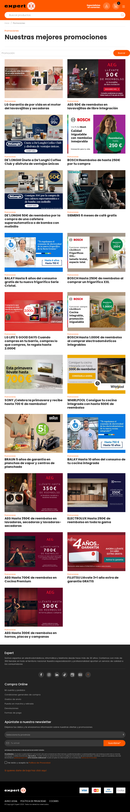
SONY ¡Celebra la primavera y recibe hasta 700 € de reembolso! (33, 402)
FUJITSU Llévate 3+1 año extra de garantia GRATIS (93, 579)
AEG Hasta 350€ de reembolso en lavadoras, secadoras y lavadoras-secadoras (33, 522)
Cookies (53, 801)
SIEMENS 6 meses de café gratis (92, 215)
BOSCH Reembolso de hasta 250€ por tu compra (93, 162)
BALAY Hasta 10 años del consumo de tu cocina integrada (96, 461)
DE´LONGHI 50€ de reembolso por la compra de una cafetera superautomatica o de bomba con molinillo (32, 221)
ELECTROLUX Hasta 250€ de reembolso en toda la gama (89, 520)
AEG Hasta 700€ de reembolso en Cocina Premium (31, 579)
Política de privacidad (33, 801)
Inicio (7, 23)
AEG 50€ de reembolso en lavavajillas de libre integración (92, 106)
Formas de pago (13, 712)
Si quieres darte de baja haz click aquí (26, 770)
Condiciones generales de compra (22, 694)
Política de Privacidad (89, 758)
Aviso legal (11, 801)
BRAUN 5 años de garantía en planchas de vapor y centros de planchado (30, 463)
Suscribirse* (114, 743)
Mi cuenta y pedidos (15, 690)
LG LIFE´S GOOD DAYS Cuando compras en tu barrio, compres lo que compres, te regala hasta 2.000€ (31, 343)
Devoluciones (11, 708)
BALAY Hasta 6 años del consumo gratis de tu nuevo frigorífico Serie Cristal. (32, 282)
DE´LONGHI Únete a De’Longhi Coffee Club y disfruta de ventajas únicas (33, 162)
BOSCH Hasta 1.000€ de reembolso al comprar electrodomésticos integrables (94, 341)
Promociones (19, 23)
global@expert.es (20, 758)
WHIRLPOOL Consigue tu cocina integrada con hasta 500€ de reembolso (92, 404)
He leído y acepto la (27, 762)
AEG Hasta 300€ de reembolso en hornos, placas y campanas (31, 635)
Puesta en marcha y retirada (19, 703)
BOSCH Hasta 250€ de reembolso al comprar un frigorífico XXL (95, 280)
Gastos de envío (13, 699)
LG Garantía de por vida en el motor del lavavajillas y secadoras (33, 106)
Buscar (121, 53)
